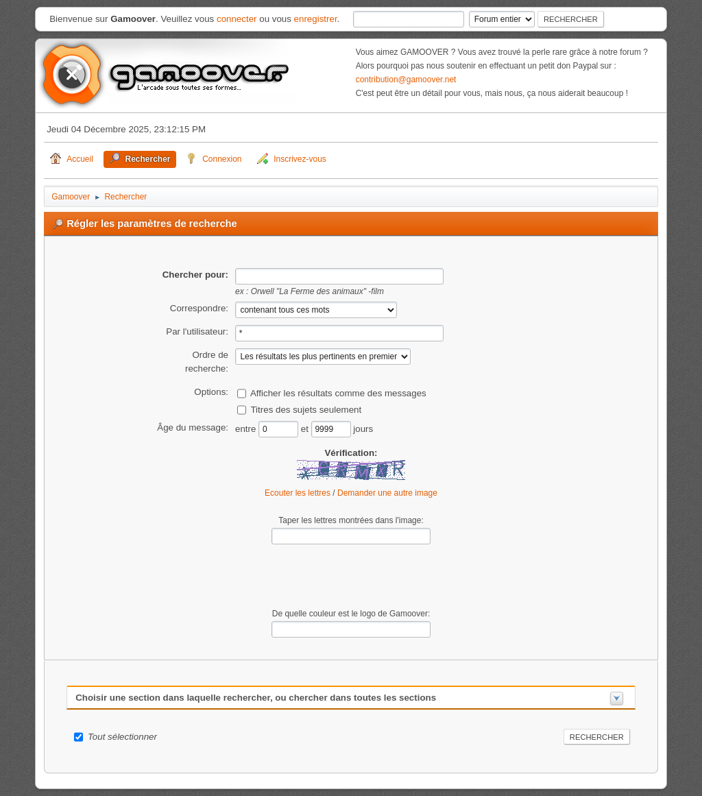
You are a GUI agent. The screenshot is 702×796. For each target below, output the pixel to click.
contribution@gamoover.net (406, 79)
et (306, 428)
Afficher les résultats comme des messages (338, 392)
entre (246, 428)
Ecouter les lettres (297, 493)
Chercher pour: (195, 274)
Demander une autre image (387, 493)
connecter (237, 19)
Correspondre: (199, 308)
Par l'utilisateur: (197, 331)
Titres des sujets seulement (305, 409)
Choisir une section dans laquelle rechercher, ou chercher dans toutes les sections (255, 697)
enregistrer (315, 19)
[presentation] (351, 576)
